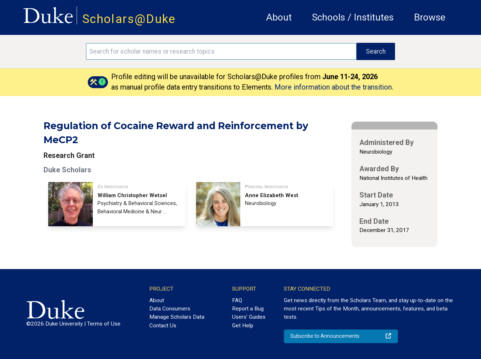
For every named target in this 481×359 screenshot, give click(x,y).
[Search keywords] (221, 51)
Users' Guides (249, 317)
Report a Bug (248, 308)
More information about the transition (333, 87)
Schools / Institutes (353, 17)
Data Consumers (169, 308)
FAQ (237, 300)
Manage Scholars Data (176, 317)
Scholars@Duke (129, 19)
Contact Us (162, 325)
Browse (429, 17)
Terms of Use (104, 324)
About (279, 17)
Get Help (242, 325)
